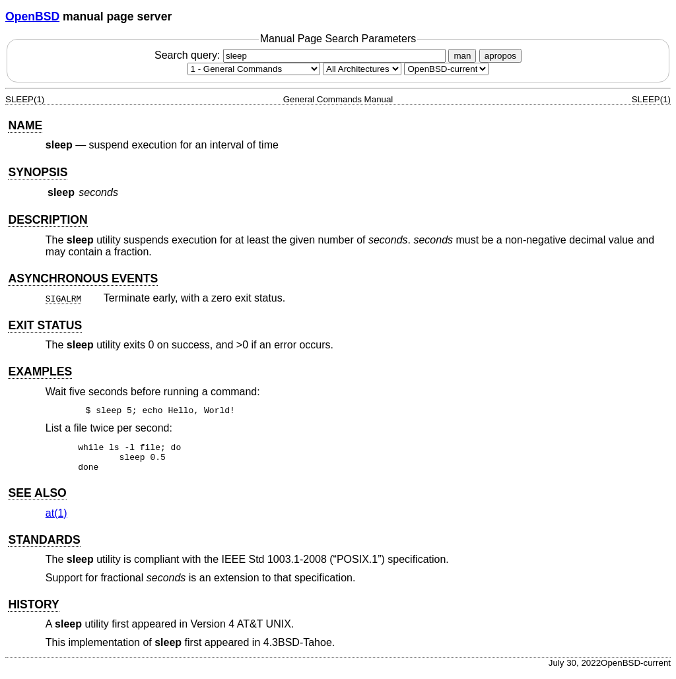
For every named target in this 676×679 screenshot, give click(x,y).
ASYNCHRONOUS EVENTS (83, 278)
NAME (25, 125)
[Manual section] (253, 69)
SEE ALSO (37, 498)
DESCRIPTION (47, 219)
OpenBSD (32, 16)
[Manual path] (446, 69)
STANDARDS (44, 545)
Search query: (301, 55)
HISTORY (33, 610)
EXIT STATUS (45, 325)
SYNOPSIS (37, 172)
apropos (500, 56)
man (462, 56)
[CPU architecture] (362, 69)
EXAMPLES (40, 371)
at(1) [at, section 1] (56, 519)
